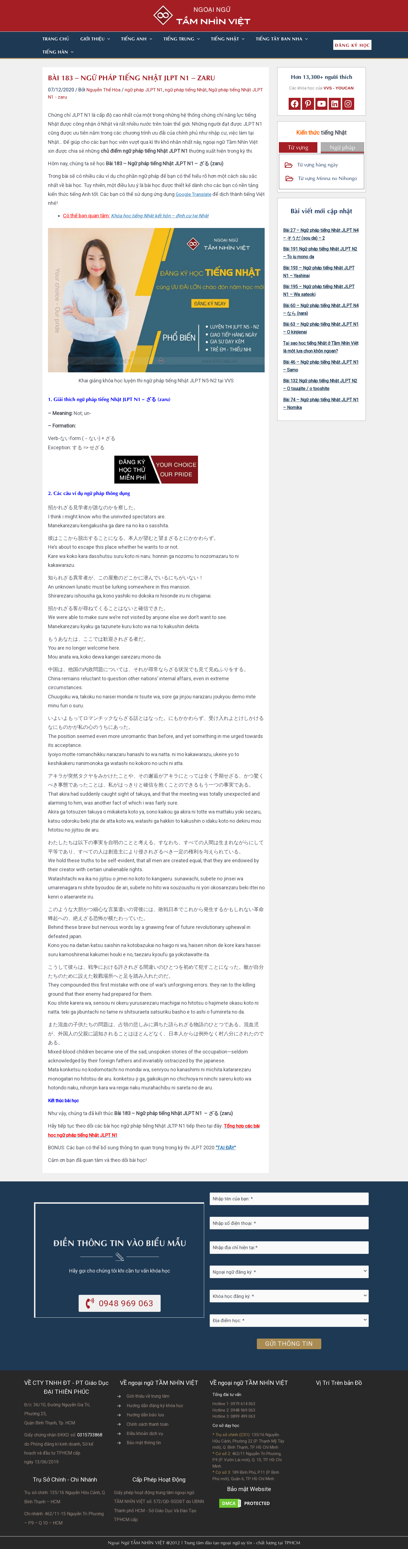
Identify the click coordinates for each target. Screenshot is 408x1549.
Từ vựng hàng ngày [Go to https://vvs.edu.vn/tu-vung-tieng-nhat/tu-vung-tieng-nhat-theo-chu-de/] (317, 151)
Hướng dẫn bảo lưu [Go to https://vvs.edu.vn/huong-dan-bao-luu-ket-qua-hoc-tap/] (145, 1401)
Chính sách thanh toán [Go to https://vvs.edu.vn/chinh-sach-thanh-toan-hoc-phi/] (147, 1411)
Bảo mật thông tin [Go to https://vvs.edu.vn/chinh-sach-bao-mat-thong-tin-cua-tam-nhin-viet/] (144, 1429)
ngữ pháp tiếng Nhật (192, 76)
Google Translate (194, 181)
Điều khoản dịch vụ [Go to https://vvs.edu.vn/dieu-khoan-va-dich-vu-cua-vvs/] (145, 1420)
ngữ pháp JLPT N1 (148, 76)
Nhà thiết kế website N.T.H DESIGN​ (219, 1541)
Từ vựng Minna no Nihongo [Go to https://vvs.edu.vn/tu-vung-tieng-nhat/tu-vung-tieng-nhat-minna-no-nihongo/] (327, 164)
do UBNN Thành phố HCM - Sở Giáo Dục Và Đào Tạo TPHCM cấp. (159, 1497)
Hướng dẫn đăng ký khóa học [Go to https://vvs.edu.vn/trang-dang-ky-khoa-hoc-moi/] (155, 1392)
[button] (100, 38)
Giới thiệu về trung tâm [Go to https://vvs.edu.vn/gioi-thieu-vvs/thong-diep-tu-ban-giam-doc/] (148, 1383)
